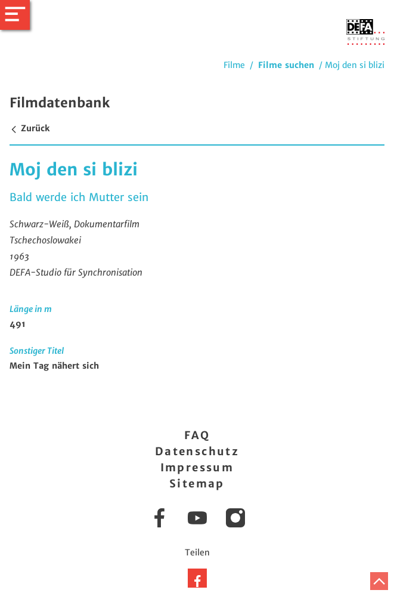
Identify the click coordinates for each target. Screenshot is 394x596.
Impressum (197, 467)
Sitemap (197, 483)
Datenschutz (197, 451)
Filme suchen (286, 65)
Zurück (29, 128)
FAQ (197, 435)
